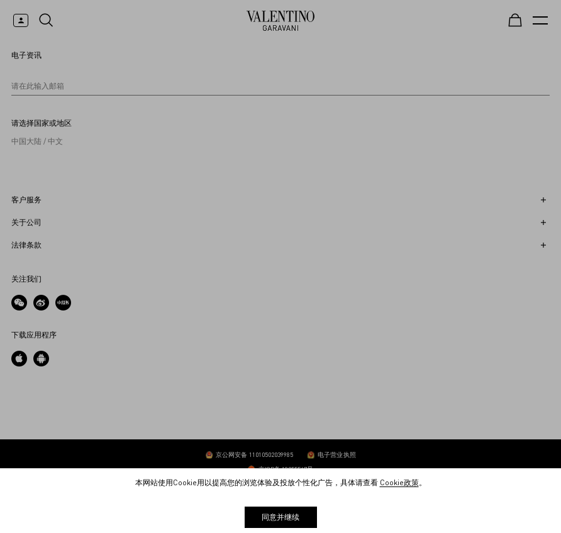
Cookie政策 (399, 482)
